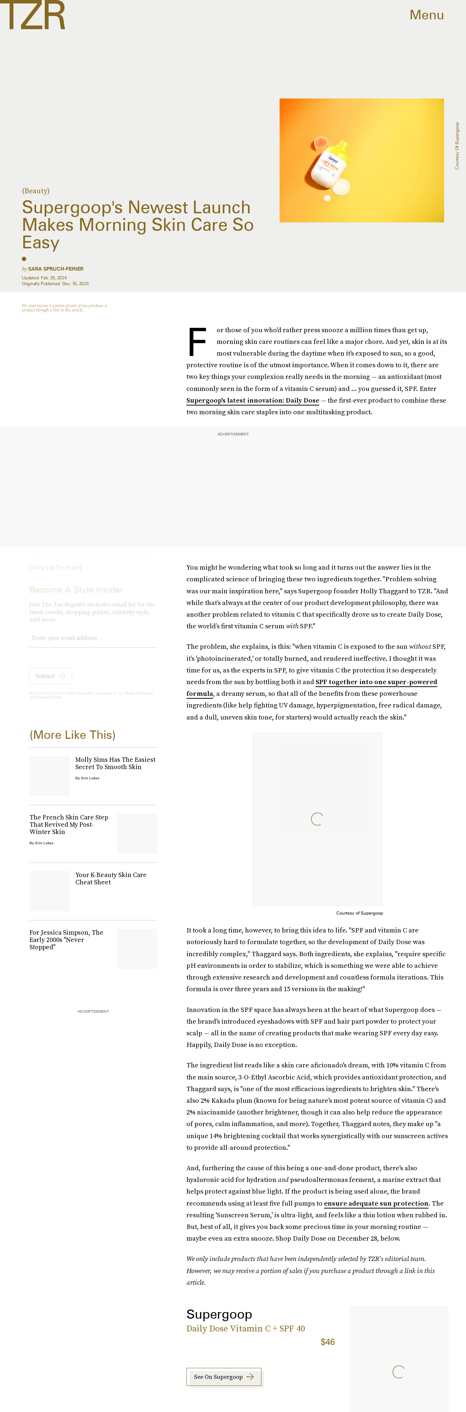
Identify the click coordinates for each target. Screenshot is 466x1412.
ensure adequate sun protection (376, 1203)
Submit (45, 682)
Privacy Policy (49, 703)
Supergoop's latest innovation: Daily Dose (252, 400)
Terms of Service (139, 699)
